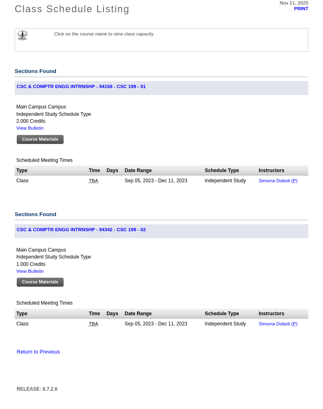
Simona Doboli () (278, 180)
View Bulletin (30, 127)
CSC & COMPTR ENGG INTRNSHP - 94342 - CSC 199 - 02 (81, 229)
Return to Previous (38, 352)
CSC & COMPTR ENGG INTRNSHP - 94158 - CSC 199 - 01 (81, 86)
